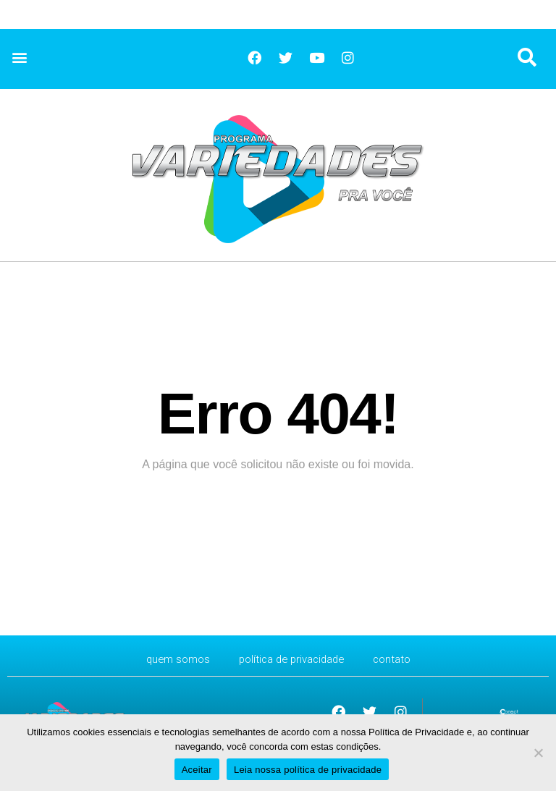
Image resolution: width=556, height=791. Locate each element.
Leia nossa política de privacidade (308, 769)
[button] (19, 57)
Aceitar (197, 769)
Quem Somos (172, 659)
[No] (538, 752)
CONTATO (399, 659)
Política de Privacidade (292, 659)
